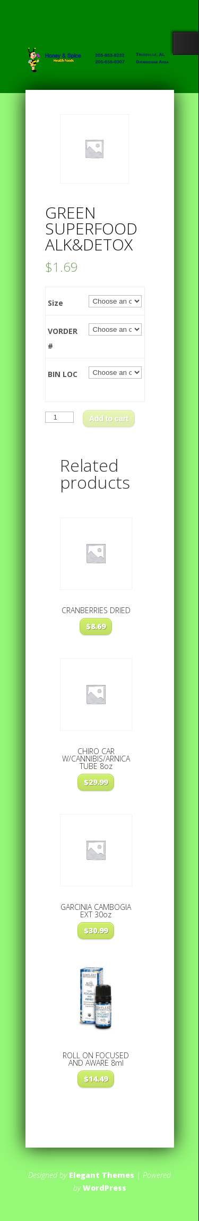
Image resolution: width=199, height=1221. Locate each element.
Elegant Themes (101, 1175)
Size (55, 303)
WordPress (104, 1188)
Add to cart (108, 418)
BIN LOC (62, 374)
